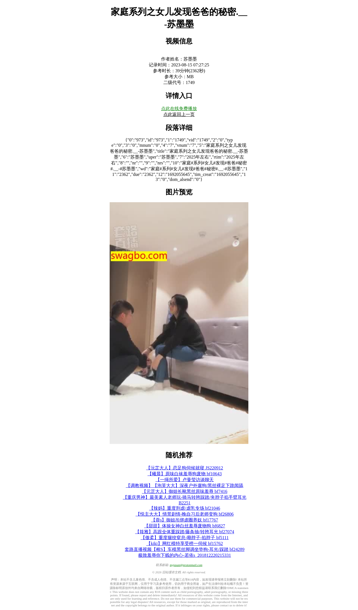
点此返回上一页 (179, 114)
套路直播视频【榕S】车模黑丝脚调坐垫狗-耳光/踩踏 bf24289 (184, 549)
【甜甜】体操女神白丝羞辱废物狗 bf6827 (184, 525)
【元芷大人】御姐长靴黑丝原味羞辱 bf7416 (184, 491)
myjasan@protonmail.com (186, 565)
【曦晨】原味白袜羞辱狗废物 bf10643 (184, 473)
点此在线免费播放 (179, 108)
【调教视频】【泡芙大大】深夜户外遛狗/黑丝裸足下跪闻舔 (184, 485)
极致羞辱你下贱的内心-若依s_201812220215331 (184, 555)
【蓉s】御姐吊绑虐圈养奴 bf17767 (184, 520)
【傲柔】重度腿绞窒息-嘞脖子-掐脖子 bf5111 (185, 537)
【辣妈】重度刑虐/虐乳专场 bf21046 (184, 508)
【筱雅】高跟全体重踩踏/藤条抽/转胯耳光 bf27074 (184, 531)
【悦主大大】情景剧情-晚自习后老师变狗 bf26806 (185, 514)
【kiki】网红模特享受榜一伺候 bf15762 (184, 543)
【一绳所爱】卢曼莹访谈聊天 (185, 479)
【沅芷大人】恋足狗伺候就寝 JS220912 (184, 467)
